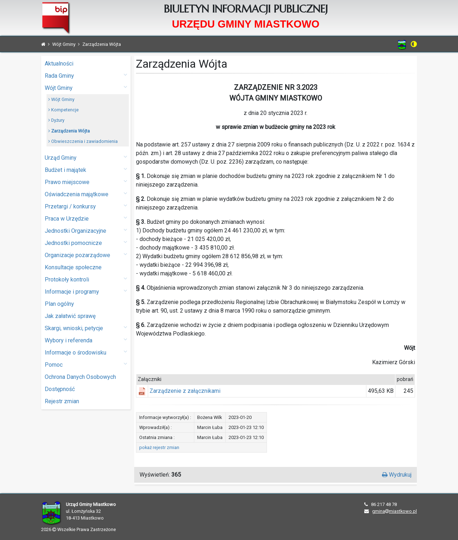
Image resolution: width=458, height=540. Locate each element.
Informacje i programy (86, 291)
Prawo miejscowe (86, 181)
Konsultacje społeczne (73, 267)
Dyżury (56, 120)
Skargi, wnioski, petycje (86, 328)
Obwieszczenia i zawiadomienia (83, 141)
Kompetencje (63, 109)
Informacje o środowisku (86, 352)
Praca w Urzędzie (86, 218)
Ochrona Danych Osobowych (80, 376)
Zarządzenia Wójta (69, 131)
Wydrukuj (396, 474)
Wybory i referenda (86, 340)
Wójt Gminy (86, 87)
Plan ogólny (59, 303)
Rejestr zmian (62, 401)
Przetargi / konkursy (86, 206)
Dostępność (60, 389)
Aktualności (59, 63)
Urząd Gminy (86, 157)
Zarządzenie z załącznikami (185, 390)
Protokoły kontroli (86, 279)
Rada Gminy (86, 75)
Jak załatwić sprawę (70, 316)
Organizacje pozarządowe (86, 255)
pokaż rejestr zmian (159, 447)
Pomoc (86, 364)
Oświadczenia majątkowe (86, 194)
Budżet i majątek (86, 169)
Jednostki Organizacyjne (86, 230)
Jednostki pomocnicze (86, 242)
